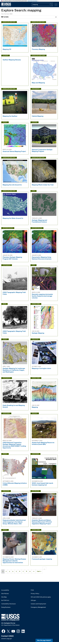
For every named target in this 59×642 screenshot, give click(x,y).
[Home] (6, 6)
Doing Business (5, 607)
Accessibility (5, 590)
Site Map (4, 597)
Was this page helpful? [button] (44, 640)
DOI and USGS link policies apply (41, 597)
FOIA (32, 590)
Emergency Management (38, 607)
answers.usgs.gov (6, 638)
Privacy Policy (35, 593)
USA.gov (33, 600)
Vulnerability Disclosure (8, 604)
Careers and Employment (38, 604)
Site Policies (5, 593)
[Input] (42, 4)
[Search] (51, 4)
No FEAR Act (5, 600)
